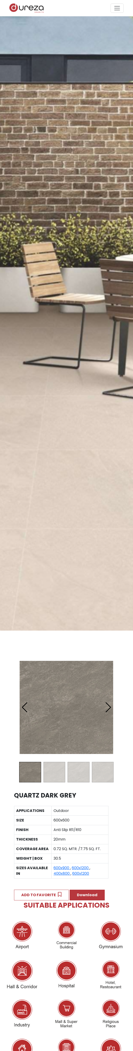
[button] (108, 707)
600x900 (62, 868)
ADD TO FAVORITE (41, 895)
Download (87, 895)
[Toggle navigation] (117, 8)
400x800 (62, 873)
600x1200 (81, 868)
